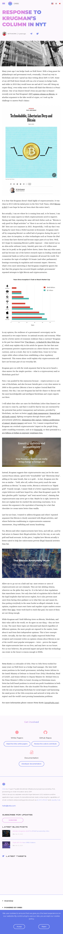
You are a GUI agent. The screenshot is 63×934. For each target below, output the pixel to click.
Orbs (4, 789)
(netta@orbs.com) (51, 702)
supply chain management (38, 413)
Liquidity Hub (55, 800)
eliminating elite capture (32, 420)
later (13, 610)
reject (44, 929)
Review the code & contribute (45, 744)
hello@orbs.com (9, 806)
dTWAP (45, 800)
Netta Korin (12, 33)
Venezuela (38, 429)
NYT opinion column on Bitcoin (42, 94)
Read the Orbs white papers (17, 744)
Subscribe (13, 820)
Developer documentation (31, 764)
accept (19, 929)
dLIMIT (39, 800)
